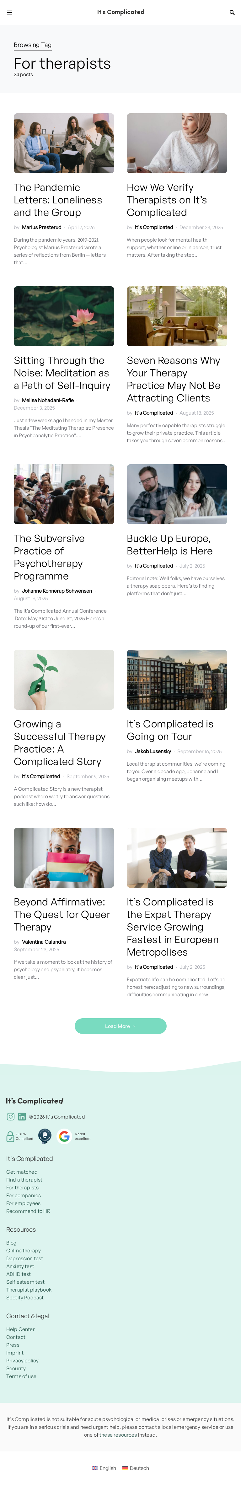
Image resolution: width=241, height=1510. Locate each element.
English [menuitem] (108, 1468)
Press (12, 1345)
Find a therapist (24, 1180)
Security (16, 1368)
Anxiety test (20, 1266)
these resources (118, 1435)
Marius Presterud (42, 227)
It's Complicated (120, 12)
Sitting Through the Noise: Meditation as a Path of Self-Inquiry (62, 372)
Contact (15, 1337)
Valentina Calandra (44, 942)
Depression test (24, 1258)
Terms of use (21, 1376)
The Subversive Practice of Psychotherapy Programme (49, 557)
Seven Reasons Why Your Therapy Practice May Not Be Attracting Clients (174, 379)
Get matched (22, 1172)
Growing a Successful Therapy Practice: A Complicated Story (60, 742)
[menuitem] (104, 1467)
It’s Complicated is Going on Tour (170, 729)
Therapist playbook (28, 1290)
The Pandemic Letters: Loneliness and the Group (58, 199)
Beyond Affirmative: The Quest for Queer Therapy (62, 914)
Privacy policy (22, 1360)
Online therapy (23, 1250)
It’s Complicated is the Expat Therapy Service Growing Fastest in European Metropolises (173, 926)
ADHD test (18, 1274)
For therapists (22, 1187)
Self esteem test (25, 1282)
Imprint (15, 1353)
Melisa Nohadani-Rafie (48, 400)
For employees (23, 1203)
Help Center (20, 1329)
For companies (23, 1195)
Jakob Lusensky (153, 751)
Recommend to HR (28, 1211)
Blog (11, 1243)
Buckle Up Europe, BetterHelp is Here (170, 544)
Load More (117, 1026)
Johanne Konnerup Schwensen (57, 591)
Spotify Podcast (25, 1297)
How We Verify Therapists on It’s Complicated (167, 199)
